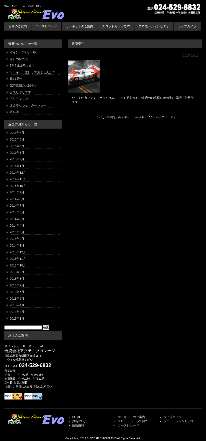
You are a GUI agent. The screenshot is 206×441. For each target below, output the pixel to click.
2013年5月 (17, 298)
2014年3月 (17, 232)
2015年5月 (17, 146)
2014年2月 (17, 238)
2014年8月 (17, 199)
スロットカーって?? (116, 26)
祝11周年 (16, 78)
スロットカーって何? (132, 421)
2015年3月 (17, 152)
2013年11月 (18, 258)
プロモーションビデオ (154, 26)
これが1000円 (105, 117)
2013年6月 (17, 292)
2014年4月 (17, 225)
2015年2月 (17, 159)
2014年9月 (17, 192)
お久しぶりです (20, 92)
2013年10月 (18, 265)
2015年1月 (17, 166)
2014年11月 (18, 179)
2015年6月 (17, 139)
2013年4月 (17, 305)
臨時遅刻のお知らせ (23, 85)
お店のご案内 (18, 26)
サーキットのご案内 (79, 26)
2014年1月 (17, 245)
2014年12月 (18, 172)
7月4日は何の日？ (22, 65)
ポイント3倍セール (23, 52)
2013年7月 (17, 285)
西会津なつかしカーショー (28, 105)
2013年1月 (17, 318)
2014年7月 (17, 205)
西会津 (14, 112)
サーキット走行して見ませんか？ (32, 72)
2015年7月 (17, 132)
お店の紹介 (79, 421)
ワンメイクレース (161, 117)
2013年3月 (17, 312)
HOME (76, 417)
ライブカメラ (187, 26)
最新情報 (78, 425)
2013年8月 (17, 278)
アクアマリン (19, 98)
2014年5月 (17, 219)
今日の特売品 (19, 59)
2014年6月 (17, 212)
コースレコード (46, 26)
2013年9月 (17, 272)
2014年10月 (18, 186)
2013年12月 (18, 252)
